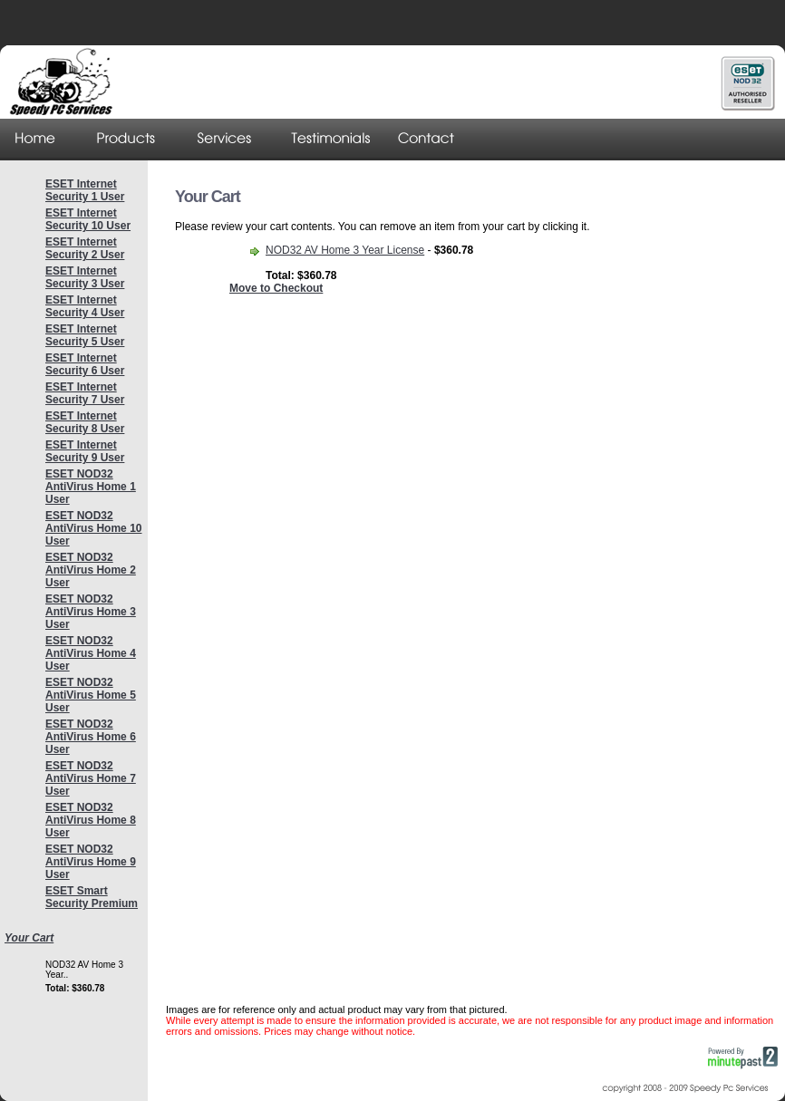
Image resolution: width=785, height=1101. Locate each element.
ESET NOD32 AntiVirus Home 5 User (90, 695)
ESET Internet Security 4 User (84, 306)
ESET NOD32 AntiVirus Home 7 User (90, 778)
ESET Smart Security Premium (91, 897)
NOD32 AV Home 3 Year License (345, 250)
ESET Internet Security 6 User (84, 364)
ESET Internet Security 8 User (84, 422)
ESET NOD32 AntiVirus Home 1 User (90, 487)
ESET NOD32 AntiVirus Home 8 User (90, 820)
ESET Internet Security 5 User (84, 335)
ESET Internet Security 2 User (84, 248)
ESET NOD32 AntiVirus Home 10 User (93, 528)
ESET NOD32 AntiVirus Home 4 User (90, 653)
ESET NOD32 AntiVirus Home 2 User (90, 570)
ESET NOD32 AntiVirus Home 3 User (90, 612)
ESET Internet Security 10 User (88, 219)
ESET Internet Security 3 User (84, 277)
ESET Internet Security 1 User (84, 190)
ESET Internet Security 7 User (84, 393)
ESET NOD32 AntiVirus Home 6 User (90, 737)
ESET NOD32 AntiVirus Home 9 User (90, 862)
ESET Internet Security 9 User (84, 451)
